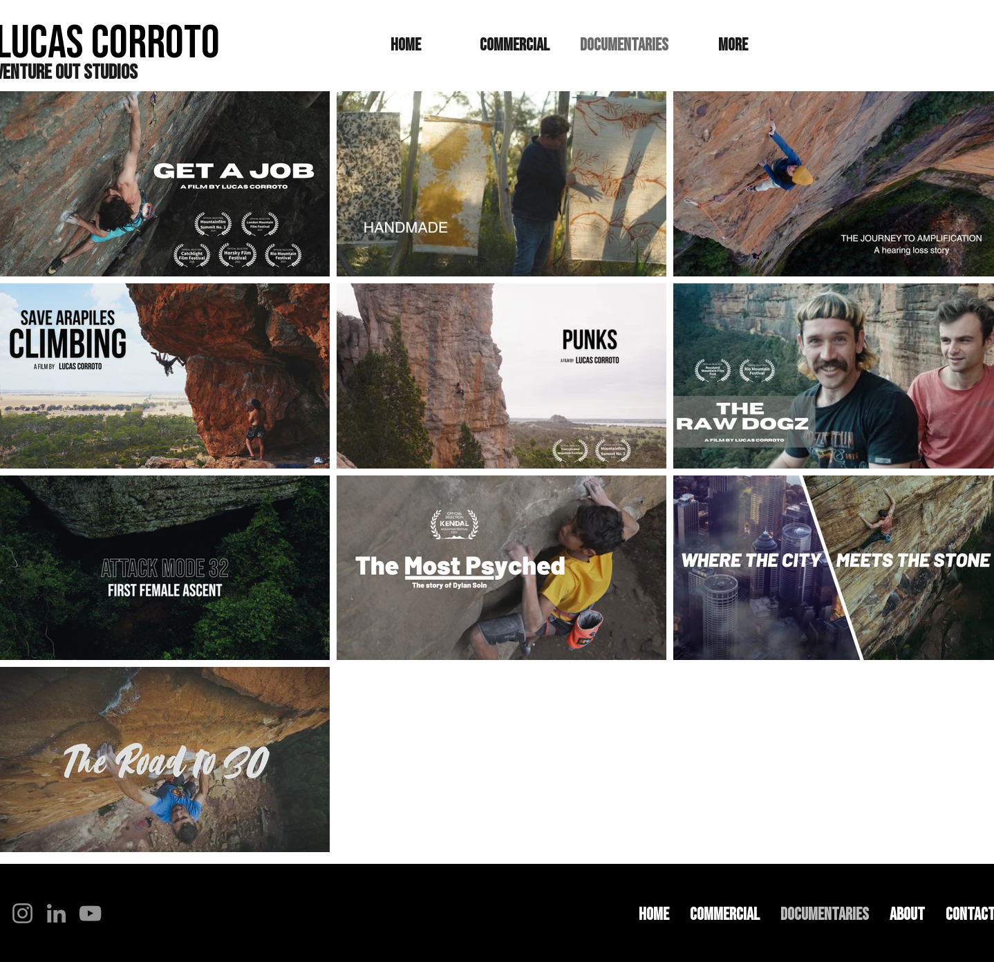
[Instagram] (22, 913)
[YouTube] (90, 913)
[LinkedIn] (56, 913)
